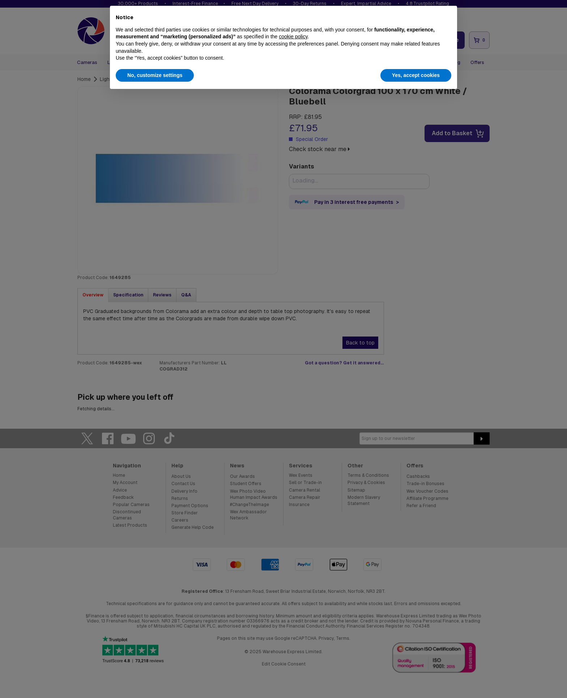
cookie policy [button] (293, 36)
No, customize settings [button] (154, 75)
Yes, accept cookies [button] (416, 75)
